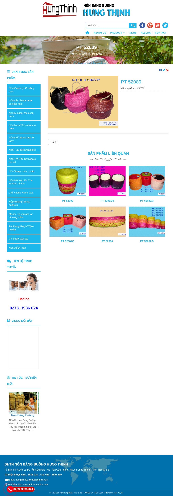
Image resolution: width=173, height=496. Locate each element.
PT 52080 (67, 200)
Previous (11, 418)
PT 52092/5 (147, 241)
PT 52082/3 (147, 200)
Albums (146, 32)
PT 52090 (107, 241)
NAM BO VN (88, 493)
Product (117, 32)
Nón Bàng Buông (22, 415)
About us (100, 32)
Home (87, 32)
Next (36, 418)
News (133, 32)
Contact (160, 32)
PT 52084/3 (67, 241)
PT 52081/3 (107, 200)
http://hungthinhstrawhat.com (33, 484)
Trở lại (53, 142)
